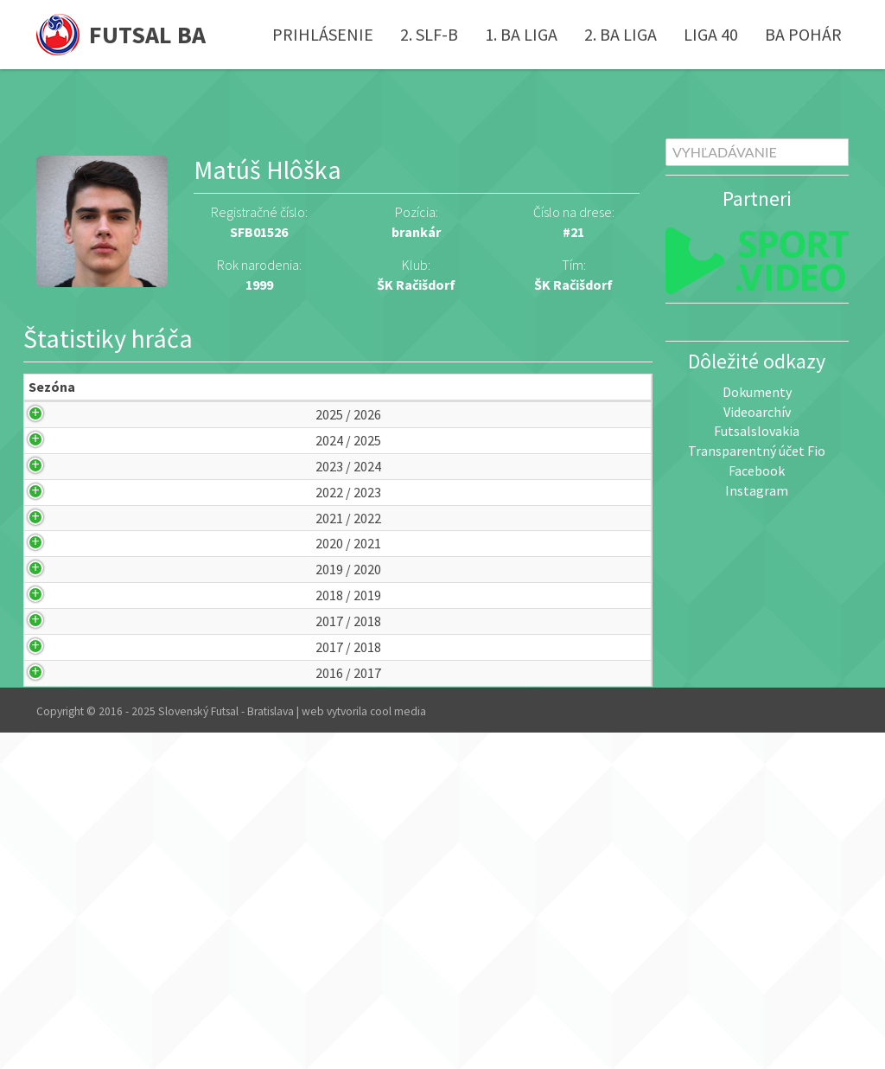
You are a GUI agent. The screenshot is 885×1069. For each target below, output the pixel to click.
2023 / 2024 (56, 535)
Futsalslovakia (756, 430)
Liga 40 (711, 34)
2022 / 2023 (56, 580)
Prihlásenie (322, 34)
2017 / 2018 (56, 887)
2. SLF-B (429, 34)
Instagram (756, 490)
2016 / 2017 (56, 998)
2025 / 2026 (56, 444)
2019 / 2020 (56, 757)
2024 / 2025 (56, 490)
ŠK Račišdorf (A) (258, 636)
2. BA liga (620, 34)
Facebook (757, 470)
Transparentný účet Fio (756, 450)
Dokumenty (757, 391)
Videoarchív (757, 411)
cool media (398, 1047)
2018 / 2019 (56, 822)
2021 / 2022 (56, 626)
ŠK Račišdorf (573, 284)
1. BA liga (521, 34)
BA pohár (803, 34)
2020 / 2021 (56, 691)
